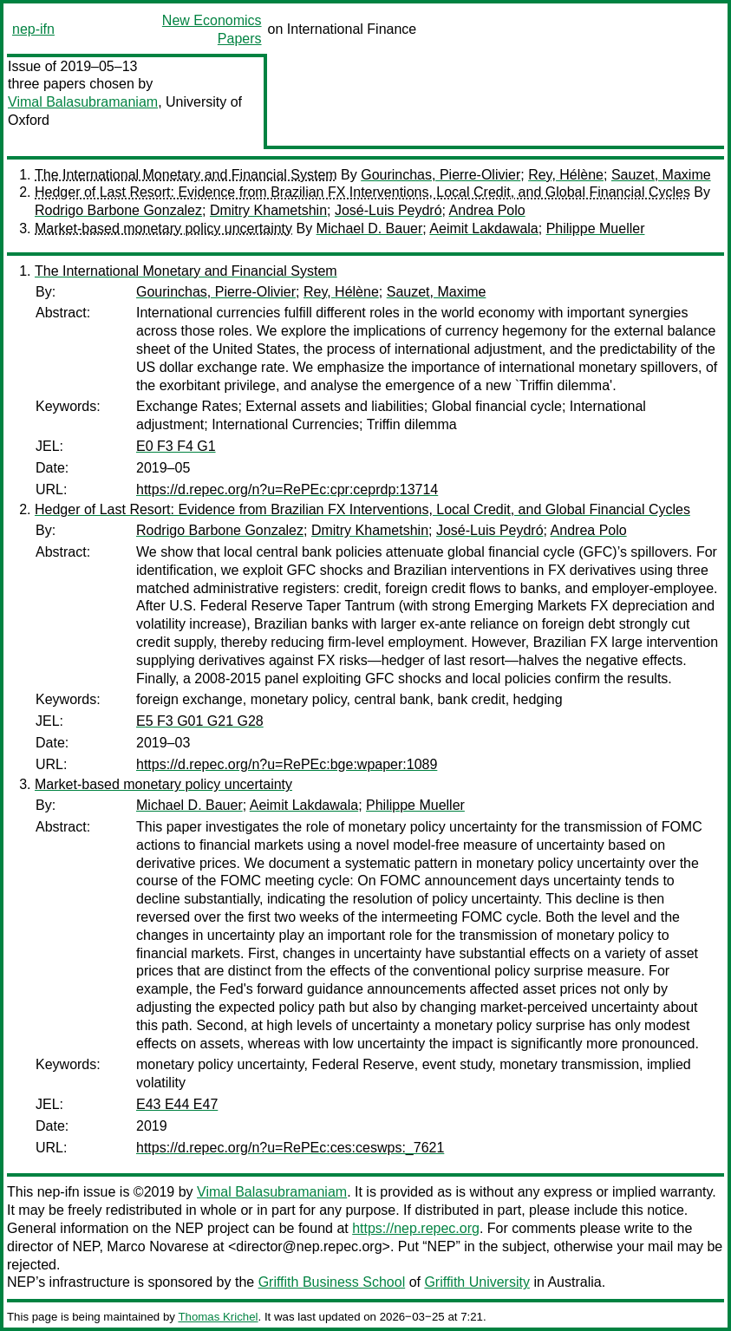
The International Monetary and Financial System (186, 174)
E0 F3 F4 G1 (176, 446)
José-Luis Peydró (388, 210)
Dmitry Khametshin (268, 210)
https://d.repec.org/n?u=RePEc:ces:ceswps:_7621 (290, 1147)
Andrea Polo (487, 210)
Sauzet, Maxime (661, 174)
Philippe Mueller (595, 228)
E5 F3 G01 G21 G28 (200, 721)
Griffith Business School (332, 1282)
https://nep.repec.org (416, 1228)
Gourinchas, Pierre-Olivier (440, 174)
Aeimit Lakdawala (483, 228)
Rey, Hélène (566, 174)
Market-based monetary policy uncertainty (163, 228)
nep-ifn (33, 29)
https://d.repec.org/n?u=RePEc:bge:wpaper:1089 (286, 764)
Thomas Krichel (218, 1316)
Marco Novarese (157, 1246)
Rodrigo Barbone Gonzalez (118, 210)
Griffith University (477, 1282)
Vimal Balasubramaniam (83, 102)
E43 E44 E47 (177, 1104)
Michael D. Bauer (370, 228)
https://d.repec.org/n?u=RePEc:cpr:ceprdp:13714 (287, 489)
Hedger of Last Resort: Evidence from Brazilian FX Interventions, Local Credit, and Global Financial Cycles (362, 192)
